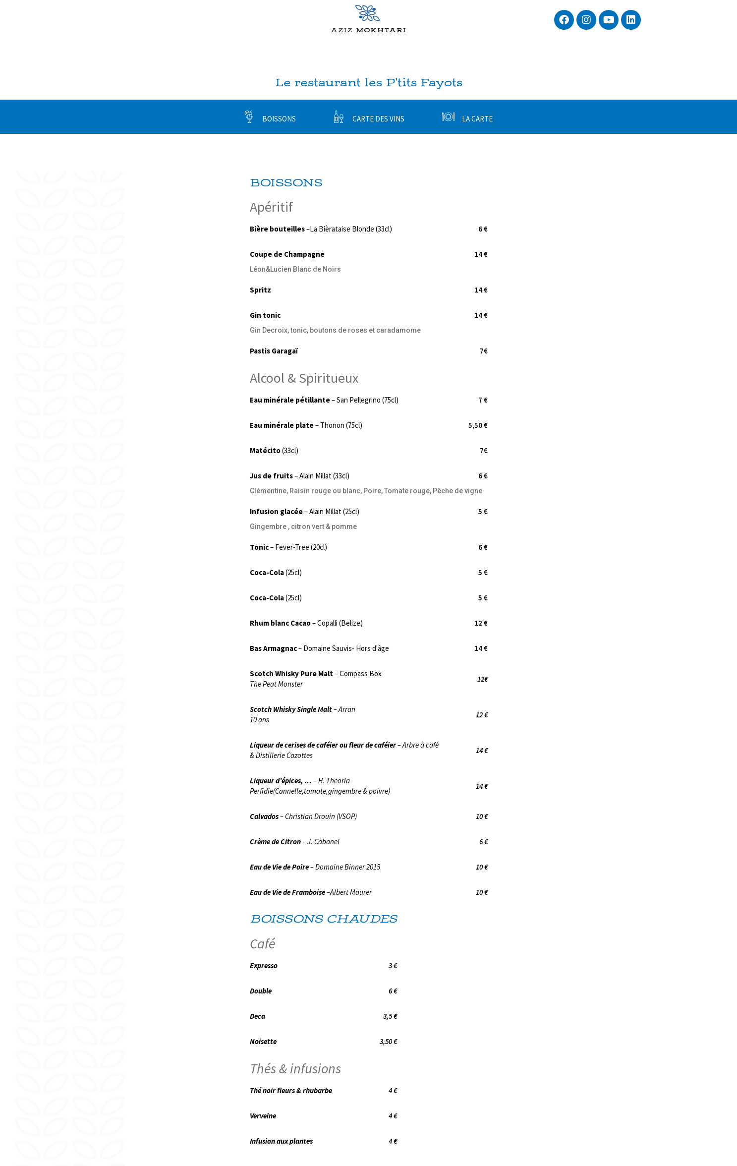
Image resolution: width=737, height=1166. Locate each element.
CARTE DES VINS (378, 118)
